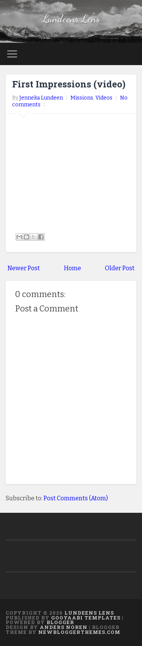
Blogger (60, 622)
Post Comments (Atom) (76, 498)
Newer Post (24, 268)
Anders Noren (63, 627)
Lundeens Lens (71, 18)
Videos (103, 98)
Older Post (119, 268)
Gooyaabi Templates (85, 618)
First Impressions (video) (68, 84)
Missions (81, 98)
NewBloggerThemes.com (79, 632)
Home (72, 268)
